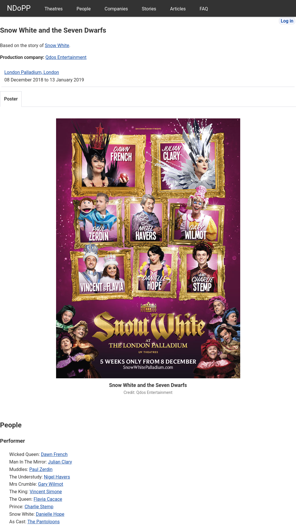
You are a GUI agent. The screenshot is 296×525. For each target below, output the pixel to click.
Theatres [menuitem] (54, 9)
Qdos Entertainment (65, 57)
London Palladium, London (31, 72)
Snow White (57, 45)
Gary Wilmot (50, 484)
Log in (287, 21)
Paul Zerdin (40, 469)
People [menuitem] (84, 9)
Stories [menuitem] (149, 9)
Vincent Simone (45, 491)
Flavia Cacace (48, 499)
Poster (11, 99)
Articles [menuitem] (178, 9)
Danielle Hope (50, 514)
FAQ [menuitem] (204, 9)
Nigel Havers (57, 477)
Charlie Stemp (39, 506)
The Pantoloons (43, 521)
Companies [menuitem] (116, 9)
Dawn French (54, 454)
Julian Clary (60, 462)
